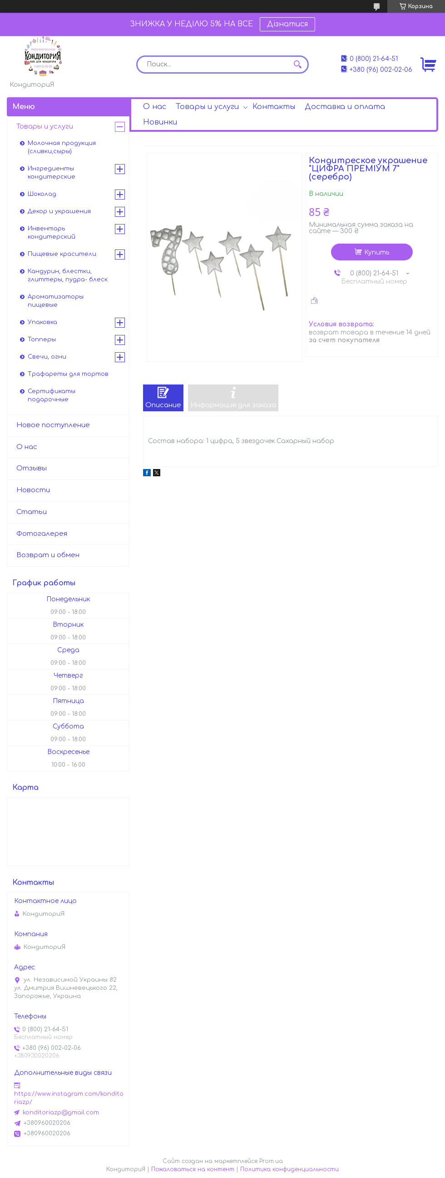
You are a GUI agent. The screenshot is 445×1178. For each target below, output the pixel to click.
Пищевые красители (62, 254)
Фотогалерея (41, 534)
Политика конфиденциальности (289, 1169)
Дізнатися (287, 24)
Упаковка (42, 322)
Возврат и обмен (47, 555)
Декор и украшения (59, 211)
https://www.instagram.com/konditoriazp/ (69, 1098)
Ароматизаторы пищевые (56, 301)
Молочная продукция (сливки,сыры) (62, 147)
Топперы (42, 339)
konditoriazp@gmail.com (61, 1112)
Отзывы (31, 468)
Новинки (160, 122)
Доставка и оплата (345, 107)
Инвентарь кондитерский (51, 232)
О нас (154, 107)
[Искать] (297, 64)
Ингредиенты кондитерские (51, 172)
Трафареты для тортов (68, 374)
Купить (376, 252)
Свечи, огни (47, 357)
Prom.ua (271, 1161)
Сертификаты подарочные (51, 395)
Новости (33, 490)
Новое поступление (53, 425)
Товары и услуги (207, 107)
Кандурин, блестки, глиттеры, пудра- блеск (68, 275)
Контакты (273, 107)
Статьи (31, 512)
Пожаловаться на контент (192, 1169)
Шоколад (42, 194)
